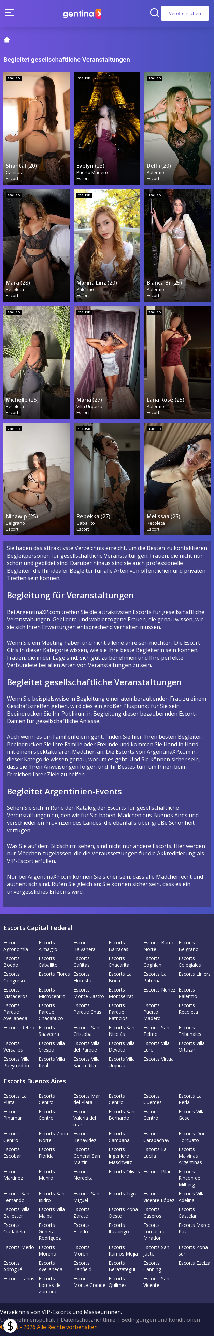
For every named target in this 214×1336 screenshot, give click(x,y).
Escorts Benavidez (84, 1136)
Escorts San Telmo (156, 1030)
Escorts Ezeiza (194, 1263)
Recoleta (15, 289)
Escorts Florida (47, 1152)
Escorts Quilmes (118, 1281)
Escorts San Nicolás (121, 1030)
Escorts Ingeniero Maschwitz (120, 1155)
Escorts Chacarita (119, 961)
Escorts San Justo (156, 1250)
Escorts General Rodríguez (50, 1231)
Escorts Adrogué (12, 1266)
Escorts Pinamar (12, 1114)
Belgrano (15, 522)
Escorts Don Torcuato (192, 1136)
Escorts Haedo (81, 1228)
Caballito (86, 522)
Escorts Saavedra (49, 1030)
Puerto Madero (92, 172)
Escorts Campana (119, 1136)
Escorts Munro (47, 1174)
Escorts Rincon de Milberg (189, 1178)
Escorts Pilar (157, 1171)
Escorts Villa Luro (156, 1046)
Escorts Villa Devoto (122, 1046)
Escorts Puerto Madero (152, 1012)
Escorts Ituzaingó (119, 1228)
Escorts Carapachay (156, 1136)
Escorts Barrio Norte (159, 945)
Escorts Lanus (18, 1278)
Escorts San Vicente (156, 1281)
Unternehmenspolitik (27, 1319)
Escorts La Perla (190, 1098)
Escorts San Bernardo (121, 1114)
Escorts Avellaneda (50, 1266)
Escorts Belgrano (189, 945)
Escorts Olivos (124, 1171)
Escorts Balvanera (84, 945)
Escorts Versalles (13, 1046)
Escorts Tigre (123, 1193)
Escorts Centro (47, 1098)
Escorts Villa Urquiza (122, 1062)
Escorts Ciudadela (14, 1228)
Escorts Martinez (13, 1174)
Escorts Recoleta (188, 1008)
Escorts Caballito (48, 961)
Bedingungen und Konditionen (160, 1319)
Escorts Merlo (18, 1247)
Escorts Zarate (81, 1212)
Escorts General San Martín (86, 1155)
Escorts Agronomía (15, 945)
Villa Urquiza (90, 406)
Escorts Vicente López (158, 1196)
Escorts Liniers (195, 974)
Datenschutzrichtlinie (88, 1319)
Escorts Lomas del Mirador (155, 1231)
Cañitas (14, 172)
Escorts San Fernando (16, 1196)
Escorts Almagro (48, 945)
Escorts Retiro (18, 1027)
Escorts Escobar (12, 1152)
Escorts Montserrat (121, 992)
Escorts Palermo (188, 992)
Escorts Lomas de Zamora (50, 1285)
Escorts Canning (152, 1266)
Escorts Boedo (11, 961)
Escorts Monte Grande (89, 1281)
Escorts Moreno (47, 1250)
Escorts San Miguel (86, 1196)
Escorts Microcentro (52, 992)
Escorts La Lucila (155, 1152)
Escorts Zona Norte (53, 1136)
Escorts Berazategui (122, 1266)
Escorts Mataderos (15, 992)
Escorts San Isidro (52, 1196)
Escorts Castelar (188, 1212)
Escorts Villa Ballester (16, 1212)
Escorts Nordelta (83, 1174)
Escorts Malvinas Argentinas (190, 1155)
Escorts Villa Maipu (52, 1212)
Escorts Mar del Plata (86, 1098)
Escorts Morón (81, 1250)
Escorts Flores (54, 974)
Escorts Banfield (82, 1266)
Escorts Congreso (14, 977)
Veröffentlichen (185, 13)
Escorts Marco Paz (195, 1228)
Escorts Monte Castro (88, 992)
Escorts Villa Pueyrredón (16, 1062)
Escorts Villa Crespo (52, 1046)
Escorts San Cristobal (86, 1030)
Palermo (156, 172)
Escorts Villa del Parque (86, 1046)
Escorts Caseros (152, 1212)
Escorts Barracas (118, 945)
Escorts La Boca (120, 977)
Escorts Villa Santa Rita (86, 1062)
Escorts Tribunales (190, 1030)
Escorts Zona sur (193, 1250)
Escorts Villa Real (52, 1062)
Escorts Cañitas (81, 961)
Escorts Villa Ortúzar (192, 1046)
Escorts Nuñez (159, 989)
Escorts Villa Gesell (192, 1114)
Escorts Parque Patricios (118, 1012)
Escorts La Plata (15, 1098)
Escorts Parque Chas (87, 1008)
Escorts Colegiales (190, 961)
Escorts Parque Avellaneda (15, 1012)
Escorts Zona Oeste (123, 1212)
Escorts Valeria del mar (84, 1118)
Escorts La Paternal (155, 977)
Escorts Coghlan (152, 961)
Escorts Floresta (82, 977)
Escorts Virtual (159, 1059)
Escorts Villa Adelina (192, 1196)
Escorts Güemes (152, 1098)
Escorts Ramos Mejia (123, 1250)
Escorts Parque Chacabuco (51, 1012)
